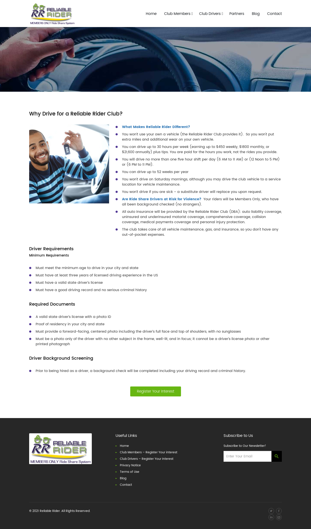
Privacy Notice (130, 465)
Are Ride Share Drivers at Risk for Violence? (161, 199)
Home (151, 14)
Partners (236, 14)
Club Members (178, 14)
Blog (256, 14)
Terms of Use (129, 472)
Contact (274, 14)
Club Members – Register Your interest (148, 452)
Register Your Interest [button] (155, 391)
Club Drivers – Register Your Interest (146, 459)
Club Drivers (211, 14)
